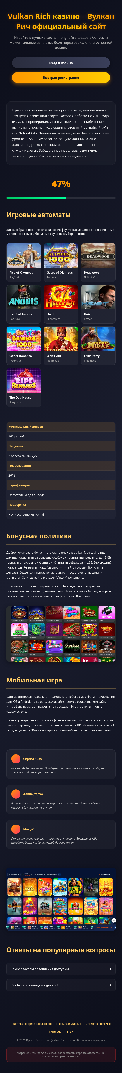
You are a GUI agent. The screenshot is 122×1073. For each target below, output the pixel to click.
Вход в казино (61, 63)
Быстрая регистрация (61, 77)
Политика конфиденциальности (31, 1024)
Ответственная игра (98, 1024)
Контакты (55, 1032)
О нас (69, 1032)
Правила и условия (68, 1024)
